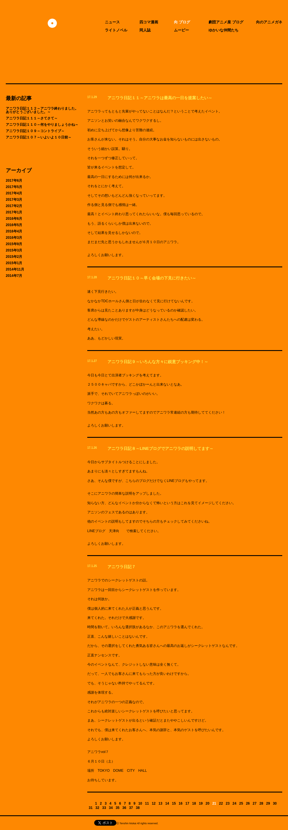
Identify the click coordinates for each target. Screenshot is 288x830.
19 (200, 803)
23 (228, 803)
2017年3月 (14, 200)
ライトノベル (116, 30)
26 (248, 803)
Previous (90, 803)
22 (221, 803)
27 (254, 803)
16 (180, 803)
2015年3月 (14, 250)
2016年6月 (14, 219)
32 (97, 808)
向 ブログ (182, 22)
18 (194, 803)
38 (138, 808)
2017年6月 (14, 181)
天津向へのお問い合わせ (43, 823)
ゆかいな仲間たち (223, 30)
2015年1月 (14, 263)
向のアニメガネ (269, 22)
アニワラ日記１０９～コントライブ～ (35, 131)
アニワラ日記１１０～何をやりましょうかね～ (42, 125)
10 (140, 803)
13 (160, 803)
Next (144, 807)
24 (234, 803)
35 (117, 808)
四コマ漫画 (148, 22)
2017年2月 (14, 206)
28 (261, 803)
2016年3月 (14, 238)
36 (124, 808)
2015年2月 (14, 257)
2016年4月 (14, 231)
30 (274, 803)
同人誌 (145, 30)
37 (131, 808)
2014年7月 (14, 276)
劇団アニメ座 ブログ (226, 22)
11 (147, 803)
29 (268, 803)
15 (174, 803)
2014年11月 (15, 269)
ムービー (181, 30)
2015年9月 (14, 244)
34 (111, 808)
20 (207, 803)
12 (154, 803)
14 (167, 803)
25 (241, 803)
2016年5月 (14, 225)
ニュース (112, 22)
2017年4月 (14, 193)
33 (104, 808)
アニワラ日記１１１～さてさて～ (32, 118)
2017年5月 (14, 187)
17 (187, 803)
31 (90, 808)
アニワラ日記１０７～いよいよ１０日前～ (38, 137)
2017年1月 (14, 212)
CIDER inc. (192, 824)
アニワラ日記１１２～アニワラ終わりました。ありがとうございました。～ (42, 110)
